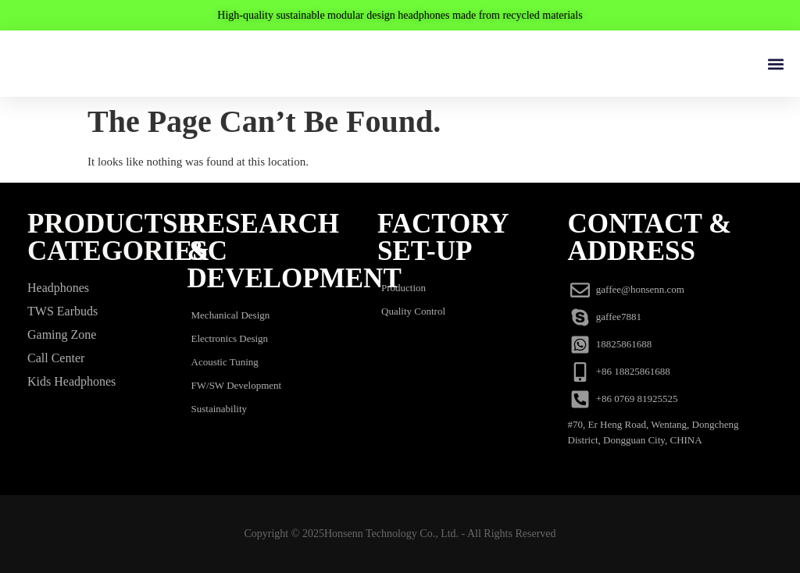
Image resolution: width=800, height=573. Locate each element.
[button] (775, 64)
